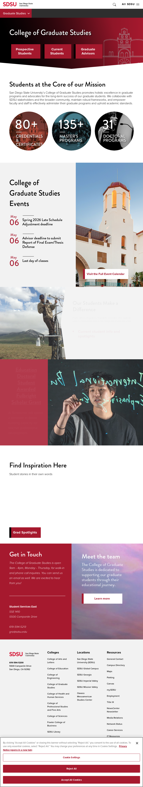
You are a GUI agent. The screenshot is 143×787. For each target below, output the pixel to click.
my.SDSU (111, 689)
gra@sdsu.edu (18, 632)
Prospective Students (25, 51)
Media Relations (115, 717)
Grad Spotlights (25, 532)
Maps (109, 671)
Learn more (102, 598)
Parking (110, 677)
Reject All (71, 771)
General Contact (115, 659)
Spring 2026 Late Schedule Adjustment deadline (42, 222)
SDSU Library (53, 731)
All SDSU (130, 4)
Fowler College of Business (56, 724)
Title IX (110, 702)
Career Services (115, 730)
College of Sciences (57, 716)
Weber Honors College (54, 739)
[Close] (137, 746)
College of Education (57, 668)
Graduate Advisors (88, 51)
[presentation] (52, 652)
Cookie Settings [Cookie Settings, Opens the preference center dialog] (71, 760)
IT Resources (113, 736)
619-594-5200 (16, 662)
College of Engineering (53, 676)
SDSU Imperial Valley (87, 680)
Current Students (57, 51)
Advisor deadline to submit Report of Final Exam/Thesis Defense (42, 242)
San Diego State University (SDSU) (86, 660)
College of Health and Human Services (58, 695)
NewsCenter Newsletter (113, 710)
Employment (113, 695)
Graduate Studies (14, 13)
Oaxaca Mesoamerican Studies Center (84, 696)
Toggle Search (114, 4)
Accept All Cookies (71, 782)
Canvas (110, 683)
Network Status (114, 723)
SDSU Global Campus (88, 668)
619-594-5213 (17, 627)
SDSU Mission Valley (87, 687)
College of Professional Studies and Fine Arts (57, 706)
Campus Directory (116, 665)
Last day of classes (35, 260)
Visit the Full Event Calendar (106, 274)
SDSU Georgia (84, 674)
